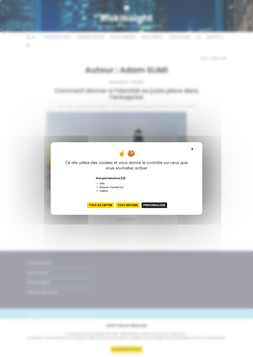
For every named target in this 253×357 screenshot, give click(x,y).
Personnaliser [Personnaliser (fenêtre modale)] (154, 205)
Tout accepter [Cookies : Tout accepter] (100, 205)
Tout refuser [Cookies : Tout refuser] (128, 205)
